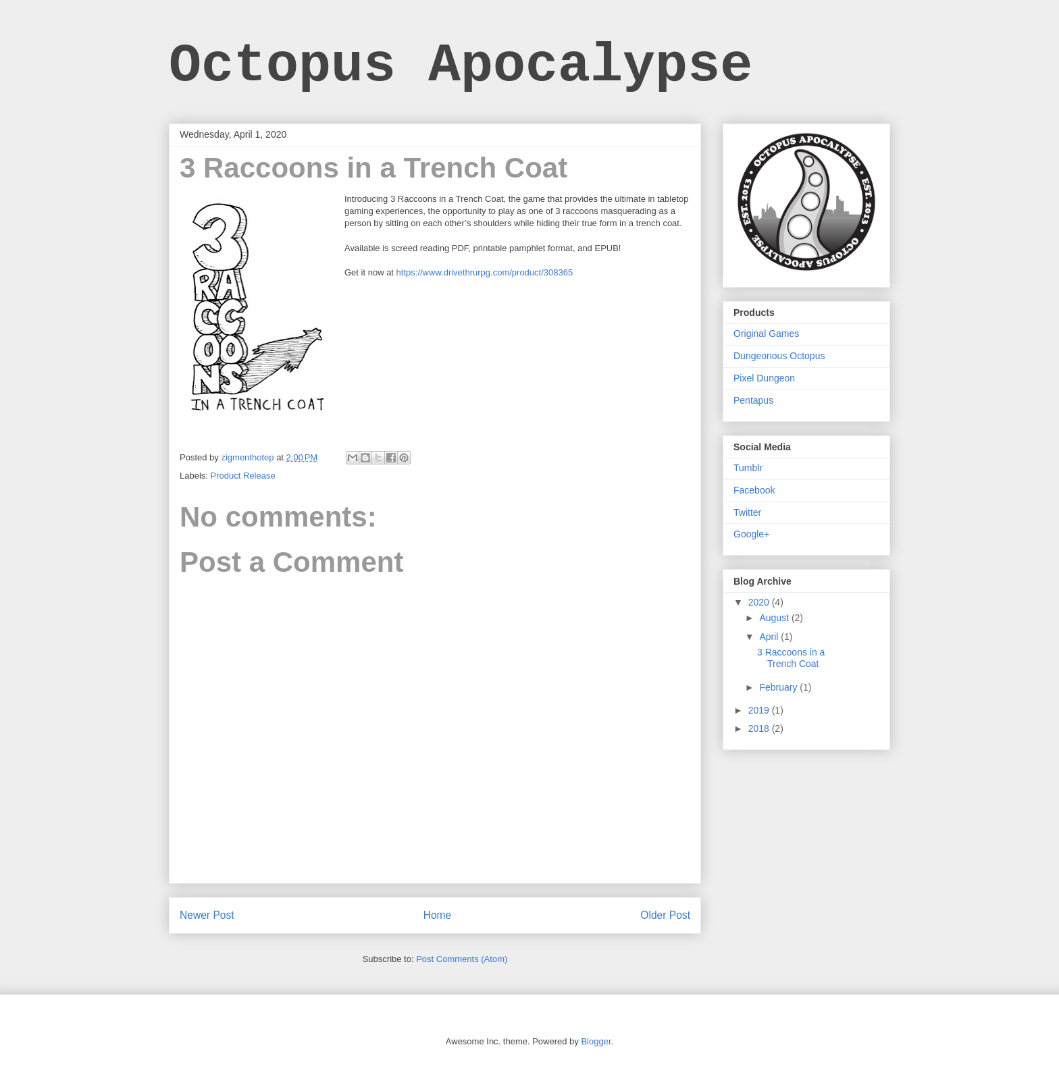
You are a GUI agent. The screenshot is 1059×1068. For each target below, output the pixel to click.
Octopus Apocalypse (460, 66)
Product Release (243, 476)
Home (437, 915)
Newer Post (207, 915)
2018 (760, 728)
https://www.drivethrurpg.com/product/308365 (484, 272)
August (775, 617)
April (770, 636)
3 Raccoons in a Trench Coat (791, 658)
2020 (760, 602)
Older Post (665, 915)
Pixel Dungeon (764, 378)
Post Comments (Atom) (461, 959)
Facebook (754, 490)
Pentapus (753, 400)
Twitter (747, 512)
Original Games (766, 333)
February (779, 687)
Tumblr (748, 467)
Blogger (596, 1041)
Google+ (751, 534)
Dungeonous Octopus (779, 355)
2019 (760, 710)
